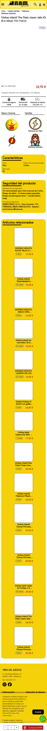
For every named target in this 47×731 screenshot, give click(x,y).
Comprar (35, 727)
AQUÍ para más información (11, 714)
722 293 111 (11, 680)
